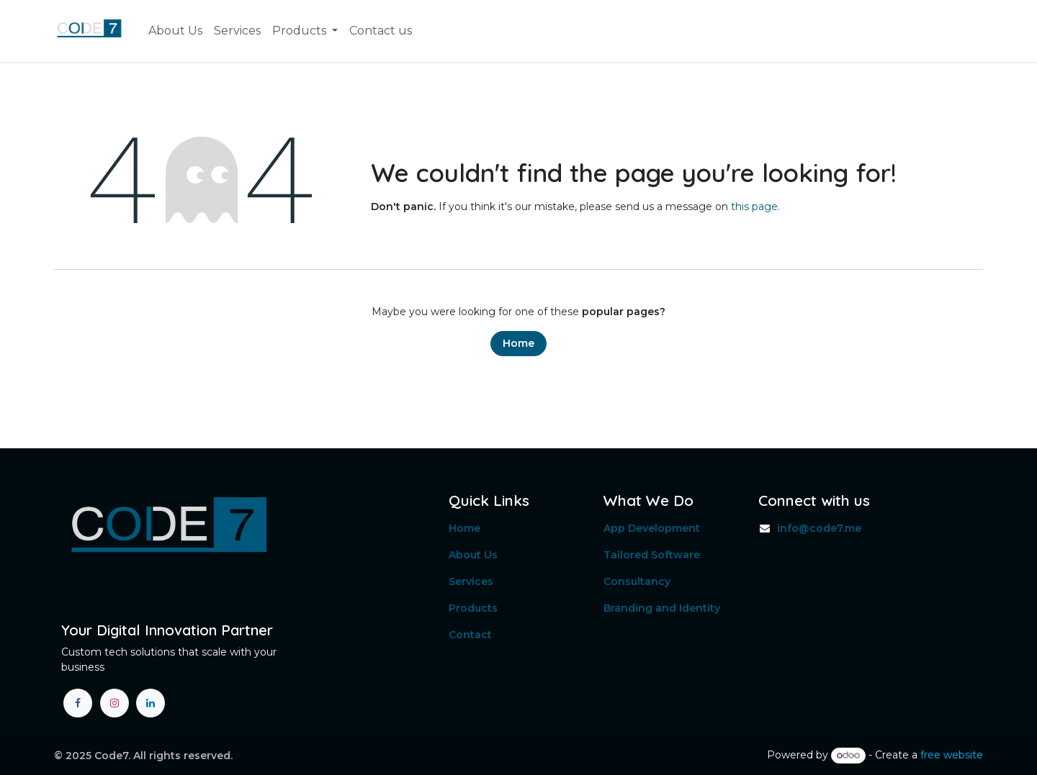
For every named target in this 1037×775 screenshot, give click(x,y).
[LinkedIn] (150, 703)
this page (754, 206)
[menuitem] (175, 31)
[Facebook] (77, 703)
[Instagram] (114, 703)
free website (951, 754)
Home (518, 343)
